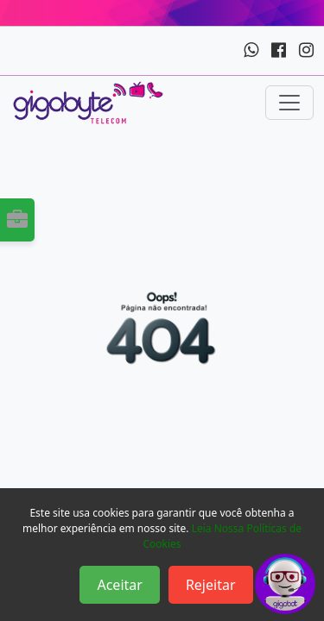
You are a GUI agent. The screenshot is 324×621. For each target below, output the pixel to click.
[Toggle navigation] (289, 102)
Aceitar (119, 584)
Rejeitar (211, 584)
